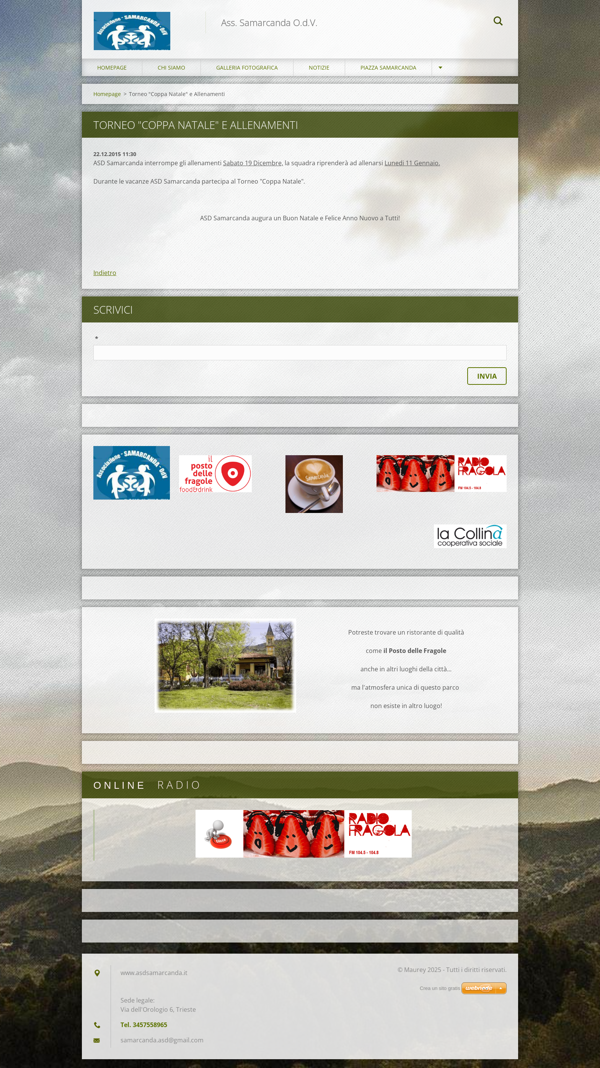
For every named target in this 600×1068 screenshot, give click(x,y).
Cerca (498, 22)
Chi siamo (171, 76)
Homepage (112, 76)
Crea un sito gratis (440, 997)
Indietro (104, 281)
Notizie (319, 76)
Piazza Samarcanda (388, 76)
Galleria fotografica (247, 76)
